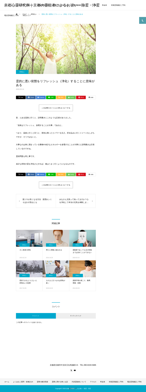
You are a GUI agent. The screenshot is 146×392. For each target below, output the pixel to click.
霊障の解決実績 (42, 5)
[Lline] (51, 97)
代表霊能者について (80, 5)
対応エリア (27, 15)
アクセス (94, 5)
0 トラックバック (75, 316)
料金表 (104, 5)
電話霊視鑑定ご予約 (11, 15)
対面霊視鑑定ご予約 (118, 5)
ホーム (6, 5)
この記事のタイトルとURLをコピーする (56, 108)
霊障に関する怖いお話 (61, 5)
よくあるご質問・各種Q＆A (23, 5)
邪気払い (22, 72)
